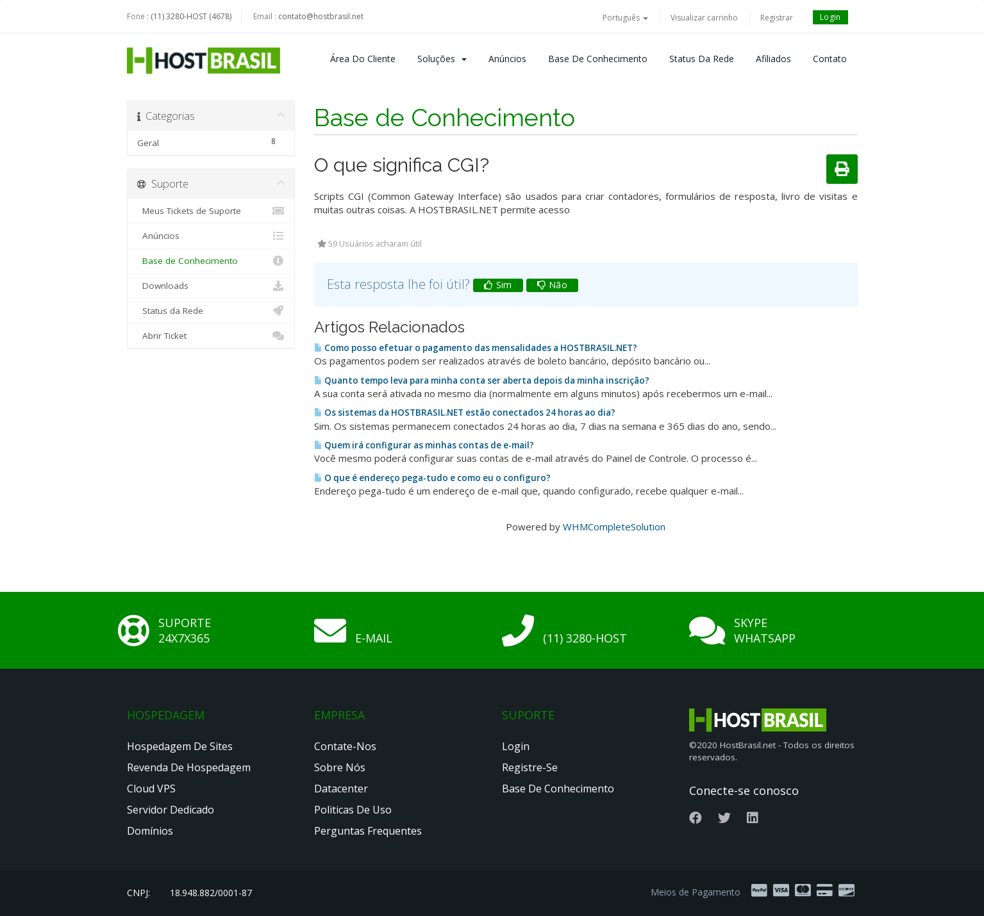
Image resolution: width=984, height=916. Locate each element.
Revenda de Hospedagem (189, 767)
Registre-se (530, 767)
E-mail (373, 638)
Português (625, 17)
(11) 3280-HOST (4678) (191, 16)
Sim (498, 285)
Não (552, 285)
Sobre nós (339, 767)
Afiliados (773, 59)
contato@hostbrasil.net (320, 16)
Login (830, 17)
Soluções (442, 59)
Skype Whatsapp (765, 630)
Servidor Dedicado (170, 810)
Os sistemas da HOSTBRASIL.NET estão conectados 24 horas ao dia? (464, 412)
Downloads (211, 285)
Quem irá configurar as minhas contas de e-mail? (424, 445)
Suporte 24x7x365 (184, 630)
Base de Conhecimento (597, 59)
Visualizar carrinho (704, 17)
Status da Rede (701, 59)
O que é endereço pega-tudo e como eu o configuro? (432, 478)
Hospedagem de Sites (180, 746)
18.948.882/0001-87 (211, 893)
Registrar (776, 17)
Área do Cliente (363, 59)
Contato (830, 59)
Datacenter (341, 788)
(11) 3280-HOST (585, 638)
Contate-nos (345, 746)
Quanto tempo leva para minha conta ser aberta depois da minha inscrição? (481, 380)
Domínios (150, 831)
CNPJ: (138, 893)
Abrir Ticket (211, 335)
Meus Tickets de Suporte (211, 210)
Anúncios (507, 59)
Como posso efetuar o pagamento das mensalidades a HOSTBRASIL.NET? (475, 348)
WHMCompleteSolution (614, 526)
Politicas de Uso (353, 810)
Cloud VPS (151, 788)
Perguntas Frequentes (368, 831)
